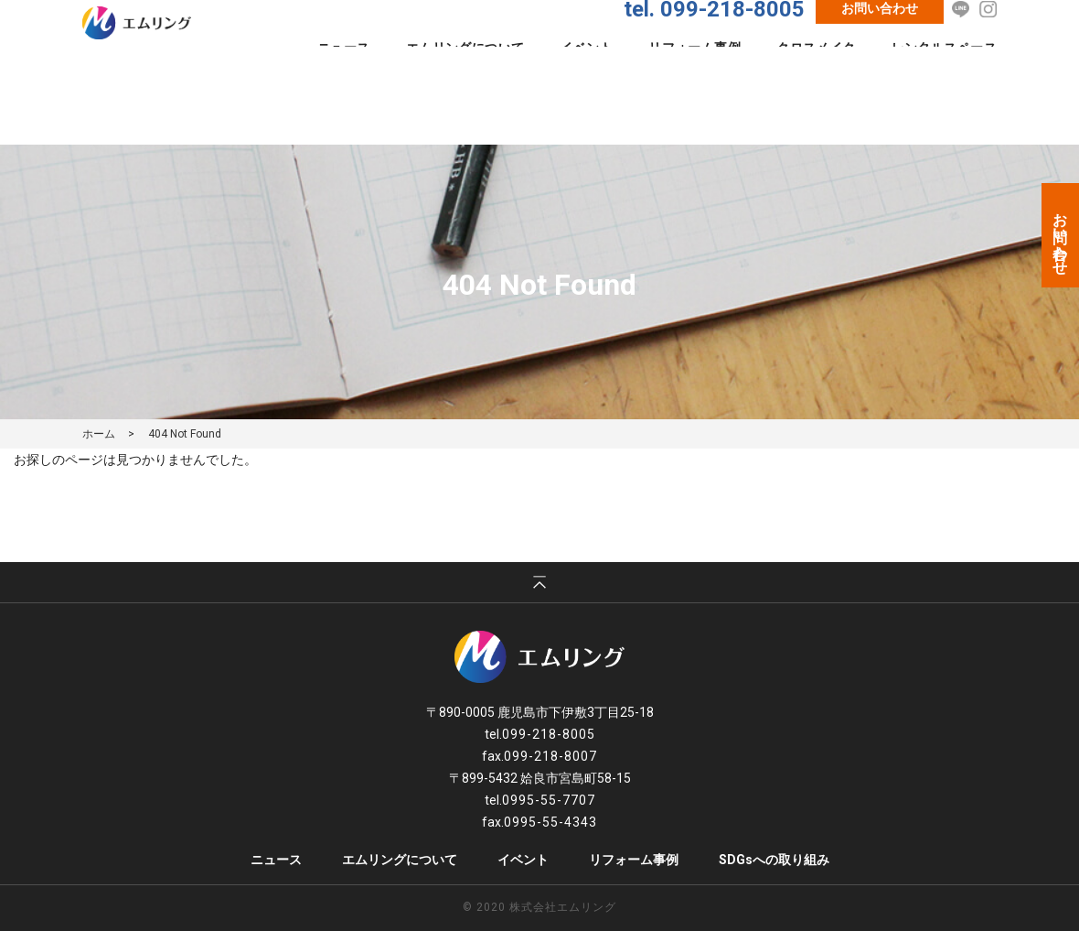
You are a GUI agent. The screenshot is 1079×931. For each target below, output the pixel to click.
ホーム (98, 434)
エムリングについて (465, 81)
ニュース (343, 81)
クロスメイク (816, 81)
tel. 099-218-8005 (714, 43)
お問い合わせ (879, 42)
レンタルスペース (944, 81)
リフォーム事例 (694, 81)
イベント (586, 81)
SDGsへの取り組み (774, 859)
